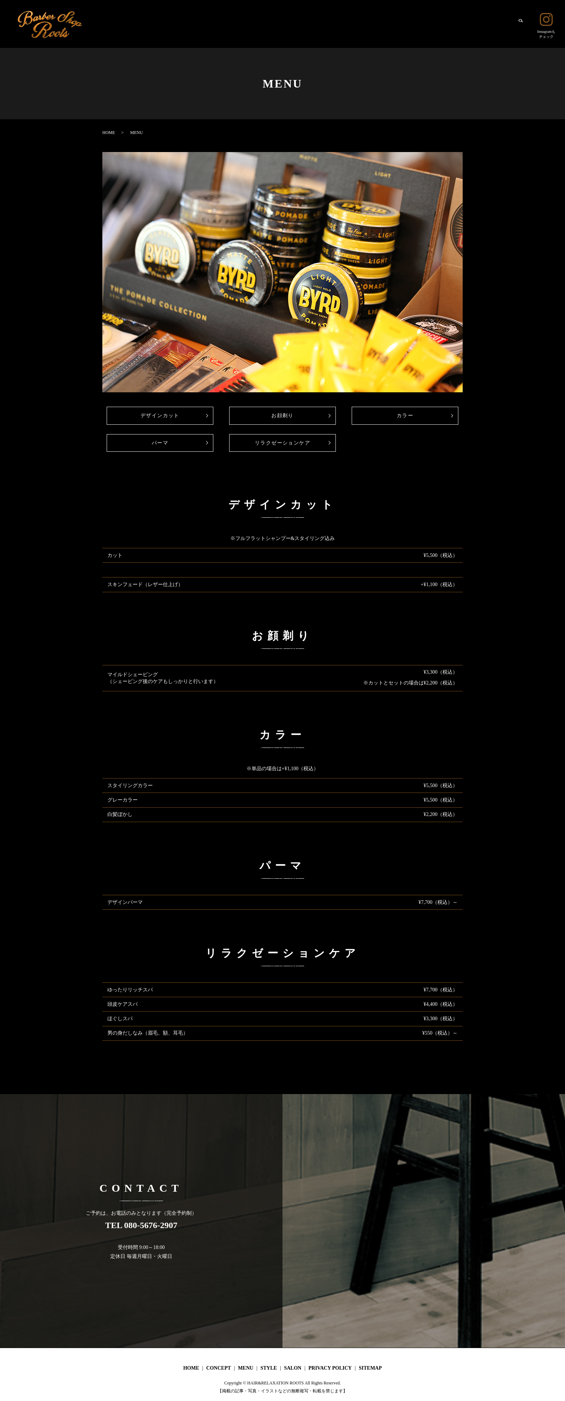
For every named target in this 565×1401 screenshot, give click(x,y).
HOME (385, 24)
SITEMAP (370, 1368)
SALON (497, 24)
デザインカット (160, 415)
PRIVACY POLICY (330, 1368)
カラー (405, 415)
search (520, 24)
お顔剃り (282, 415)
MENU (445, 24)
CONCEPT (415, 24)
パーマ (160, 443)
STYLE (471, 24)
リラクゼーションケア (282, 443)
